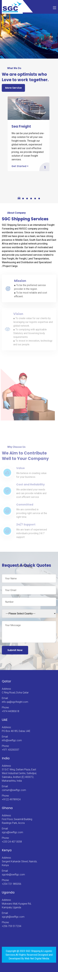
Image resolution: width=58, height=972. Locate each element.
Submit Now (15, 650)
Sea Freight (20, 126)
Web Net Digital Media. (37, 958)
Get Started (19, 166)
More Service (13, 88)
